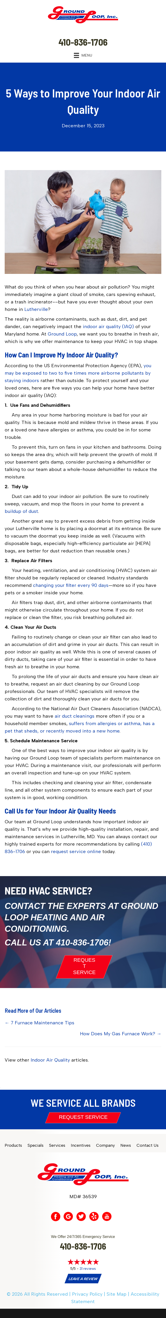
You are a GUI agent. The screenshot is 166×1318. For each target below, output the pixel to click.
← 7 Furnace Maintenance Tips (39, 1022)
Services (57, 1145)
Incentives (80, 1145)
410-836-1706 (82, 942)
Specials (35, 1145)
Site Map (116, 1294)
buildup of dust (21, 511)
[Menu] (83, 55)
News (125, 1145)
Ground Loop (62, 334)
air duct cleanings (74, 716)
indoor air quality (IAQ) (108, 326)
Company (105, 1145)
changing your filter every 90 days (70, 585)
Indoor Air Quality (50, 1060)
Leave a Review (83, 1279)
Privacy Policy (87, 1294)
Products (13, 1145)
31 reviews (87, 1269)
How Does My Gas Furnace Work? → (120, 1033)
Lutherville (36, 309)
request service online (76, 851)
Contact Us (148, 1145)
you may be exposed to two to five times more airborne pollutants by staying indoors (78, 373)
